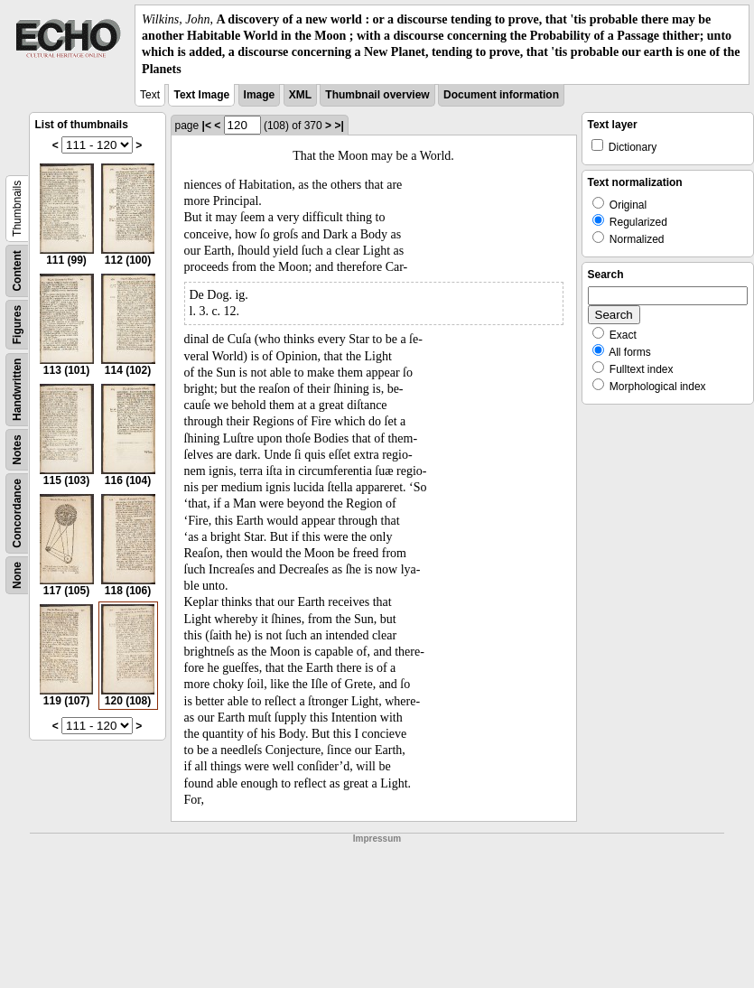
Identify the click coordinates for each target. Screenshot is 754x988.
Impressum (377, 839)
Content (17, 270)
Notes (17, 449)
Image (259, 95)
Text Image (201, 95)
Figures (17, 324)
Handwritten (17, 389)
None (17, 575)
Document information (501, 95)
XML (300, 95)
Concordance (17, 513)
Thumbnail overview (377, 95)
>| (338, 125)
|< (206, 125)
